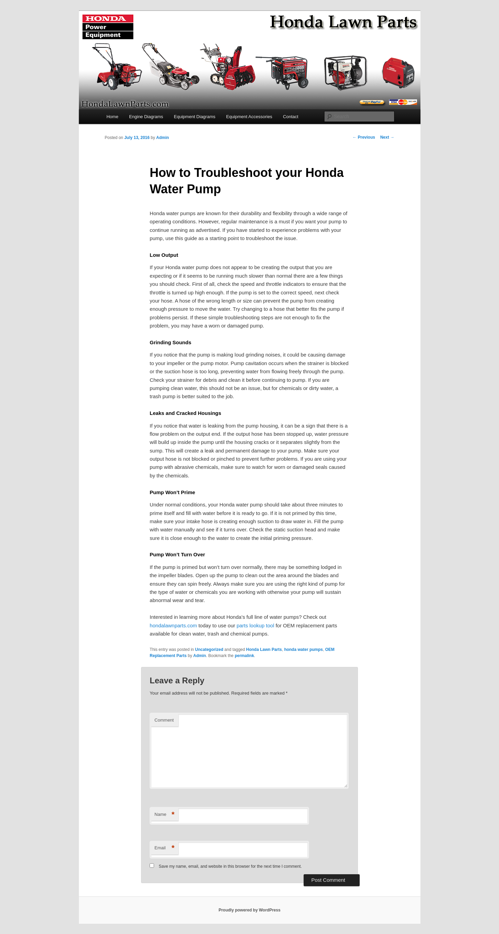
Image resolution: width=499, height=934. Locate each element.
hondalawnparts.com (173, 625)
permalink (244, 655)
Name (164, 815)
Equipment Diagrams (194, 116)
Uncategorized (209, 649)
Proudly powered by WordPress (249, 910)
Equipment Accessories (249, 116)
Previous (363, 137)
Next (387, 137)
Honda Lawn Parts (264, 649)
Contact (291, 116)
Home (113, 116)
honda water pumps (303, 649)
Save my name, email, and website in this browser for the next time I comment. (230, 866)
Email (164, 848)
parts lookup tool (256, 625)
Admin (162, 137)
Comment (164, 720)
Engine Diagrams (146, 116)
